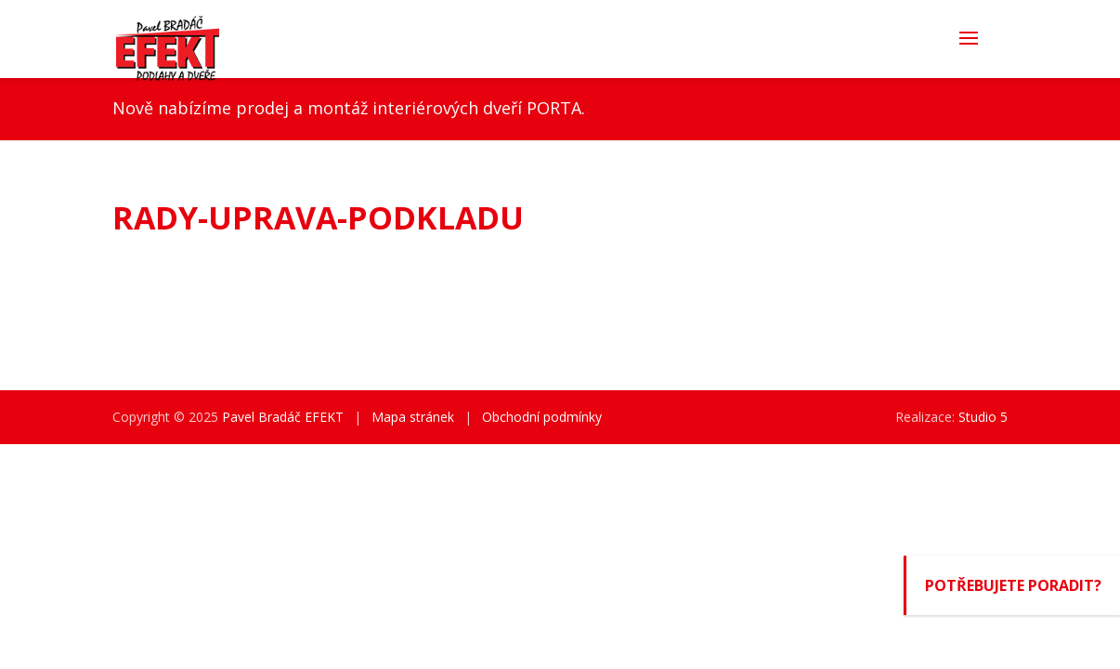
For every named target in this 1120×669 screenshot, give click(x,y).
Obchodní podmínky (542, 417)
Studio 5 (983, 417)
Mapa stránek (412, 417)
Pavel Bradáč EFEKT (283, 417)
